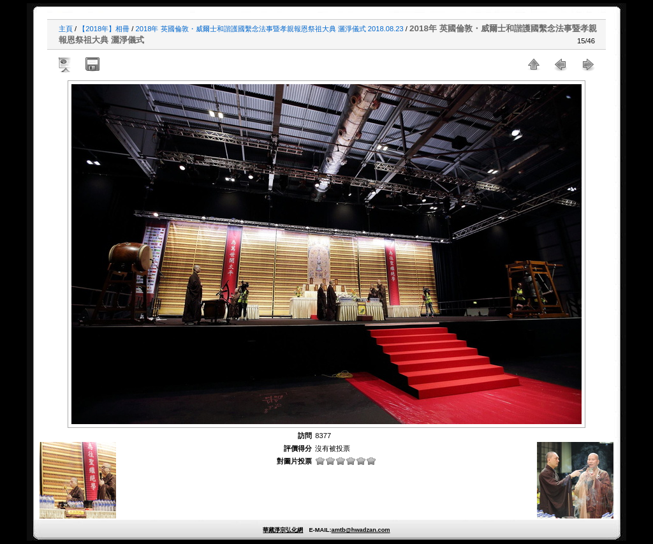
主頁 (66, 29)
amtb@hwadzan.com (360, 530)
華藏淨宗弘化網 (283, 530)
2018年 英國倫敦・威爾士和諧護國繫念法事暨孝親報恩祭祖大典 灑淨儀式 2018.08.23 (270, 29)
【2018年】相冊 (103, 29)
